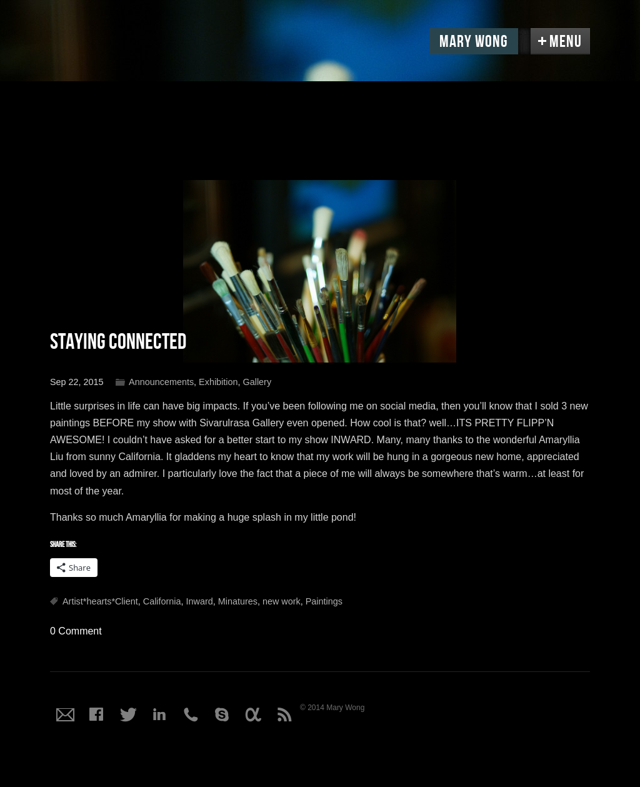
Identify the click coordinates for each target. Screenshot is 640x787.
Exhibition (218, 382)
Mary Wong (473, 42)
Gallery (257, 382)
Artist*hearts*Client (100, 601)
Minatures (238, 601)
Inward (199, 601)
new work (281, 601)
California (162, 601)
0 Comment (76, 631)
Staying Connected (118, 342)
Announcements (161, 382)
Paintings (324, 601)
